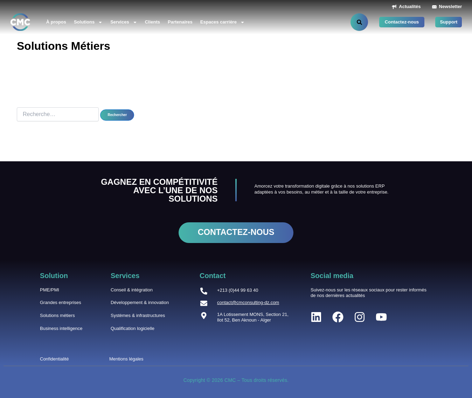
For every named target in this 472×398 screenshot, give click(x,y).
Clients (152, 22)
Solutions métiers (57, 315)
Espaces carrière (222, 22)
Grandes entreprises (60, 302)
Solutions (88, 22)
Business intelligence (61, 328)
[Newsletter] (434, 7)
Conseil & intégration (132, 289)
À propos (56, 22)
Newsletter (450, 6)
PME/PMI (49, 289)
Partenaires (180, 22)
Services (123, 22)
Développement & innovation (140, 302)
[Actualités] (394, 7)
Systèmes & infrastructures (138, 315)
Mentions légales (126, 359)
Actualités (410, 6)
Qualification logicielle (132, 328)
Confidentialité (54, 359)
